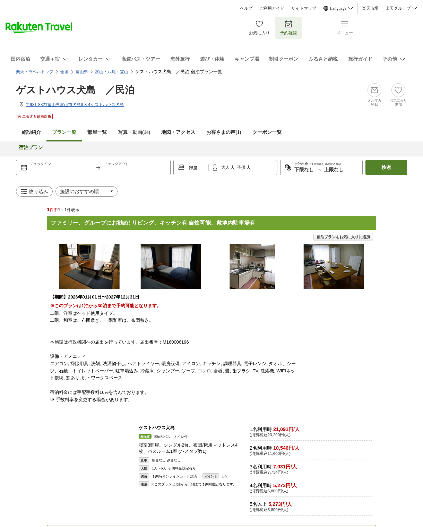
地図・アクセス (178, 132)
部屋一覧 (97, 132)
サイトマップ (303, 8)
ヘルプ (246, 8)
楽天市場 (370, 8)
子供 (242, 167)
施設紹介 (31, 132)
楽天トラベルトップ (34, 71)
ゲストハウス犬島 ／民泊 (75, 90)
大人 (226, 167)
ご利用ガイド (271, 8)
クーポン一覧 (267, 132)
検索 (386, 167)
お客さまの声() (223, 132)
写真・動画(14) (134, 132)
